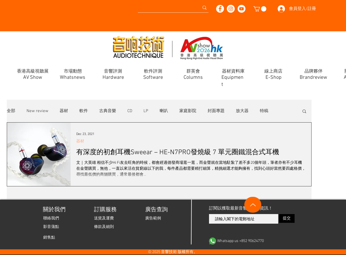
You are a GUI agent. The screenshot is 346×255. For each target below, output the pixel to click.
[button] (259, 9)
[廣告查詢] (156, 210)
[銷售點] (49, 237)
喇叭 (164, 111)
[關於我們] (54, 210)
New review (37, 111)
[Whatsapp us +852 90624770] (252, 241)
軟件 (83, 111)
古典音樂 (107, 111)
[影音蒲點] (51, 227)
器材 (64, 111)
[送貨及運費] (104, 218)
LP (145, 111)
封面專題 (216, 111)
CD (129, 111)
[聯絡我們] (51, 218)
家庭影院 (187, 111)
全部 (11, 111)
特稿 (264, 111)
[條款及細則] (104, 227)
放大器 (242, 111)
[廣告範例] (153, 218)
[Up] (252, 205)
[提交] (287, 218)
